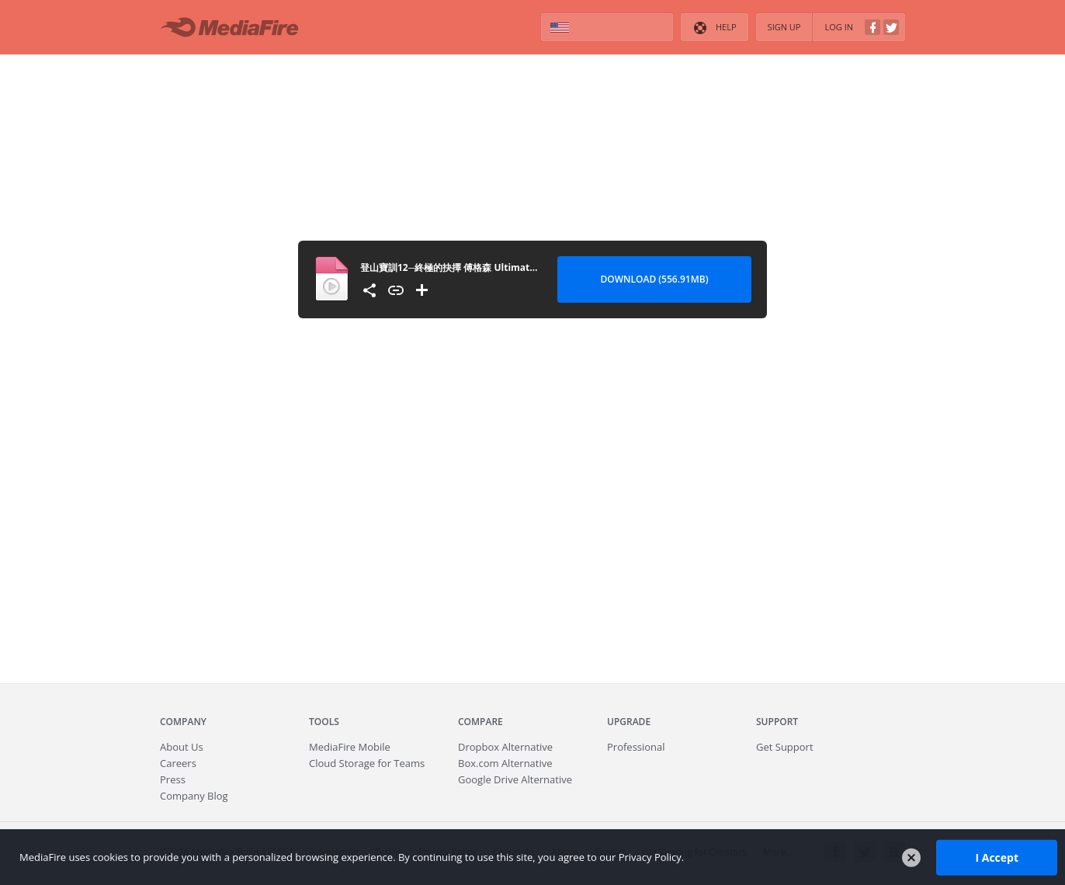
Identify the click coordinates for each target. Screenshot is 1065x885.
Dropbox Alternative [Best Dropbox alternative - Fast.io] (505, 747)
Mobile (349, 747)
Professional (636, 747)
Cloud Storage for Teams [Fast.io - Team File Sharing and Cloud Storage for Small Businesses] (367, 763)
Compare (480, 721)
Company (183, 721)
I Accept (996, 856)
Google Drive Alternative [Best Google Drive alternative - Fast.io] (515, 779)
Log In (861, 27)
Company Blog (194, 796)
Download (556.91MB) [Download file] (655, 279)
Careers (178, 763)
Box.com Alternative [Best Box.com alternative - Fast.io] (505, 763)
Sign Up (784, 27)
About (181, 747)
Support (777, 721)
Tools (324, 721)
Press (173, 779)
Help (714, 28)
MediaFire (234, 27)
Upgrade (628, 721)
